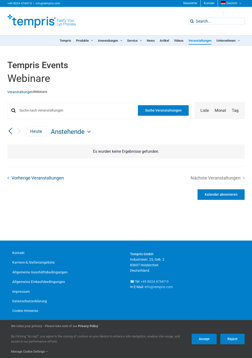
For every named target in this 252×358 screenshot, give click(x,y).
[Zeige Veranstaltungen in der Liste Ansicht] (204, 110)
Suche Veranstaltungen (163, 110)
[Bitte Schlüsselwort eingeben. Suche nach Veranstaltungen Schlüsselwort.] (75, 110)
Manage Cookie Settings (29, 351)
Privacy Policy (88, 326)
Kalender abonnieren (221, 194)
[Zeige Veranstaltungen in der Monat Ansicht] (220, 110)
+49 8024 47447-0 (19, 3)
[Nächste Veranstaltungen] (19, 131)
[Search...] (216, 21)
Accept (204, 339)
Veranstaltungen (20, 92)
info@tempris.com (48, 3)
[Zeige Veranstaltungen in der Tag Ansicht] (235, 110)
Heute (36, 131)
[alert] (126, 151)
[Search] (192, 21)
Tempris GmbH (141, 254)
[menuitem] (231, 3)
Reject (232, 339)
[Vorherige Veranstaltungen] (10, 131)
